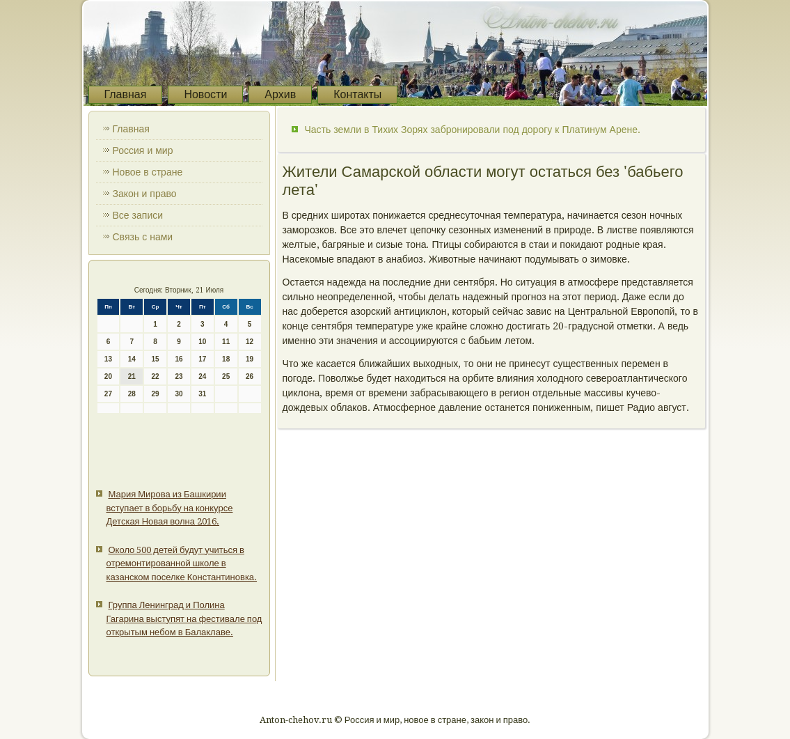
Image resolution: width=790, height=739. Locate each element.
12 (249, 341)
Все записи (138, 215)
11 (226, 341)
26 (249, 376)
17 (202, 359)
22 (155, 376)
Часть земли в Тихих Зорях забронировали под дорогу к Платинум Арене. (472, 129)
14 (132, 359)
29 (155, 394)
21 (132, 376)
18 (226, 359)
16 (178, 359)
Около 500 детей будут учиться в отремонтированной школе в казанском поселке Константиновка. (182, 563)
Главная (125, 94)
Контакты (357, 94)
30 (178, 394)
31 (202, 394)
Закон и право (145, 193)
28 (132, 394)
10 (202, 341)
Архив (280, 94)
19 (249, 359)
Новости (205, 94)
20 (108, 376)
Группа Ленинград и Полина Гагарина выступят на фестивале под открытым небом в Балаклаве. (184, 618)
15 (155, 359)
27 (108, 394)
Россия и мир (143, 150)
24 (202, 376)
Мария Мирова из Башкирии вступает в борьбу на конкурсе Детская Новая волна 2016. (169, 508)
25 (226, 376)
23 (178, 376)
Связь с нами (143, 236)
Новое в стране (148, 172)
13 (108, 359)
